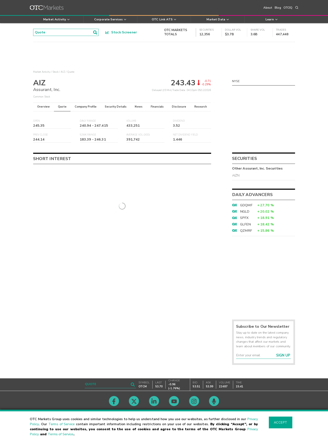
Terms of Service (61, 424)
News (138, 107)
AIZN (236, 175)
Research (200, 107)
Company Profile (86, 107)
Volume (131, 120)
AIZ (63, 72)
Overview (43, 107)
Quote (62, 107)
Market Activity (41, 72)
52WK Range (88, 134)
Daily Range (88, 120)
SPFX (244, 218)
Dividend (179, 120)
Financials (157, 107)
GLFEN (245, 224)
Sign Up (283, 355)
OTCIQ (288, 8)
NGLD (245, 211)
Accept (280, 422)
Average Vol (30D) (138, 134)
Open (36, 120)
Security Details (116, 107)
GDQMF (246, 205)
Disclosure (179, 107)
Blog (278, 8)
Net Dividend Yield (185, 134)
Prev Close (40, 134)
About (267, 8)
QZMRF (246, 230)
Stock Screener (121, 32)
